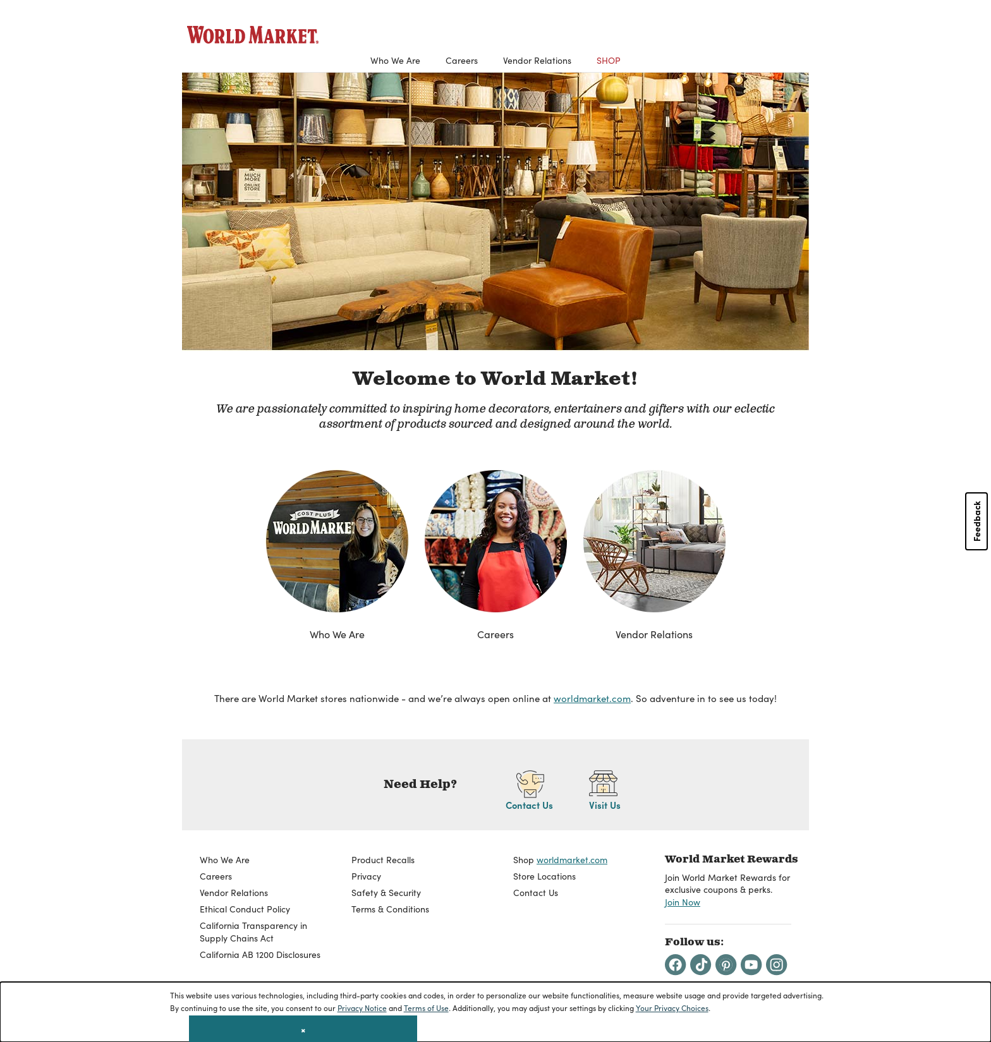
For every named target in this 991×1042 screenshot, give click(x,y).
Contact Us (529, 806)
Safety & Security (386, 892)
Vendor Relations (654, 634)
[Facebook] (677, 968)
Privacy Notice (362, 1009)
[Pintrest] (728, 968)
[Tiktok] (702, 968)
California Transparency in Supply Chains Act (253, 931)
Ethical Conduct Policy (245, 908)
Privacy (366, 875)
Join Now (682, 901)
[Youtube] (753, 968)
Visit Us (605, 806)
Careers (495, 634)
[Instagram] (778, 968)
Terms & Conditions (390, 908)
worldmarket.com (592, 698)
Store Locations (544, 875)
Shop (560, 859)
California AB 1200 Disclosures (260, 954)
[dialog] (495, 1012)
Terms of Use (426, 1009)
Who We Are (337, 634)
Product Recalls (383, 859)
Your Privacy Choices (672, 1009)
